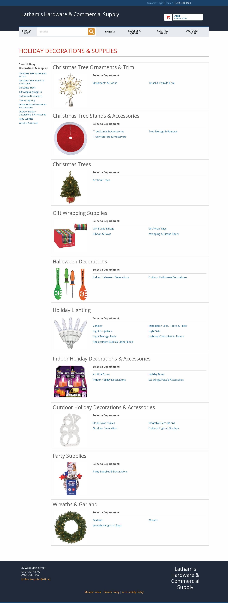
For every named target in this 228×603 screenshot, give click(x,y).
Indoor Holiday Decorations (109, 379)
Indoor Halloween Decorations (111, 277)
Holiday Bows (157, 374)
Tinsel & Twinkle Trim (161, 83)
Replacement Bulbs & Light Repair (113, 342)
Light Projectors (102, 331)
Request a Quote (134, 32)
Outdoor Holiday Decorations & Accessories (32, 113)
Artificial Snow (101, 374)
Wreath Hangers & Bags (107, 525)
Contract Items (163, 32)
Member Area (93, 592)
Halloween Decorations (30, 96)
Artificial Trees (101, 180)
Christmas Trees (27, 87)
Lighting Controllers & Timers (166, 336)
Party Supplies (26, 118)
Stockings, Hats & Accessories (166, 379)
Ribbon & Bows (102, 234)
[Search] (91, 31)
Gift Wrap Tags (158, 228)
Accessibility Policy (133, 592)
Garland (97, 520)
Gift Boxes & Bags (103, 228)
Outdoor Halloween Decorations (168, 277)
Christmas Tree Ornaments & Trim (33, 75)
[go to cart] (185, 17)
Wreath (153, 520)
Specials (110, 31)
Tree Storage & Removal (163, 131)
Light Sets (154, 331)
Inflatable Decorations (162, 423)
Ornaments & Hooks (105, 83)
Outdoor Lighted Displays (164, 428)
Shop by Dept (27, 32)
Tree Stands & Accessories (108, 131)
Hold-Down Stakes (104, 423)
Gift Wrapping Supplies (30, 91)
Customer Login (155, 2)
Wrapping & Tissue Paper (164, 234)
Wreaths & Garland (28, 123)
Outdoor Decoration (105, 428)
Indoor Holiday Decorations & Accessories (33, 106)
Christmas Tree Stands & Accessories (31, 82)
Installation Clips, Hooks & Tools (168, 326)
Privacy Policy (112, 592)
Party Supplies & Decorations (110, 471)
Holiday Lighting (27, 100)
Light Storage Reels (104, 336)
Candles (97, 326)
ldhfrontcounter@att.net (36, 579)
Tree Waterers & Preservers (109, 136)
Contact (169, 2)
